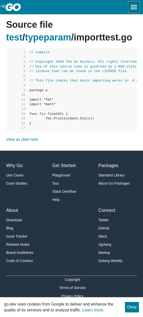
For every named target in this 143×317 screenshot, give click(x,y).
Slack (102, 236)
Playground (61, 175)
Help (56, 200)
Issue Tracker (16, 236)
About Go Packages (114, 183)
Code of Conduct (19, 261)
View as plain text (22, 139)
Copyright (72, 280)
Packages (108, 165)
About (12, 210)
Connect (106, 210)
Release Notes (17, 244)
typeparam (48, 37)
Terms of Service (72, 288)
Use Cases (14, 175)
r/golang (104, 244)
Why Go (14, 165)
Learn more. (93, 310)
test (14, 37)
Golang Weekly (110, 261)
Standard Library (111, 175)
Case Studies (16, 183)
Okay (132, 307)
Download (14, 220)
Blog (9, 228)
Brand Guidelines (19, 253)
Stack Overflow (64, 191)
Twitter (103, 220)
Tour (55, 183)
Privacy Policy (72, 296)
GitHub (103, 228)
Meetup (104, 253)
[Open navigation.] (134, 7)
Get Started (64, 165)
